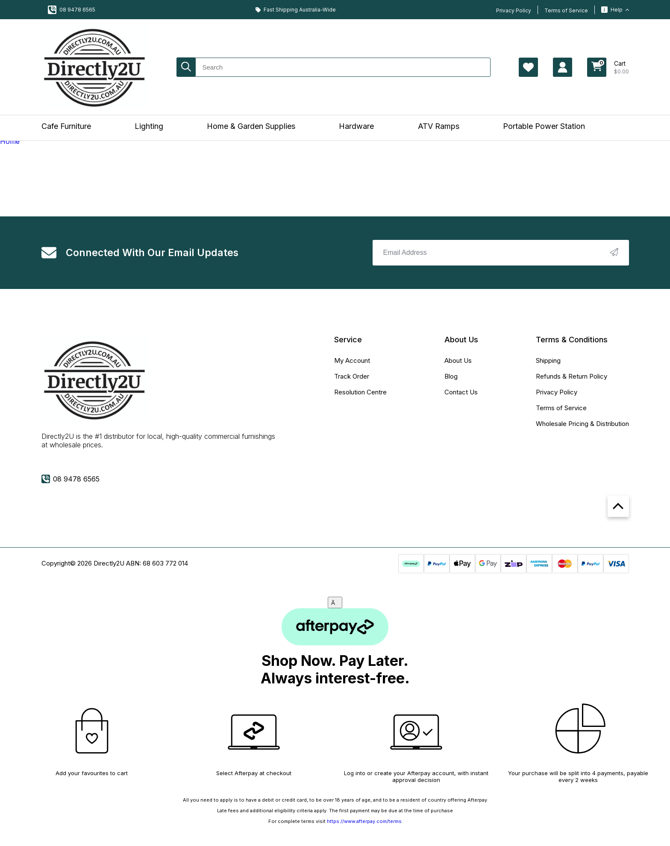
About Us (458, 360)
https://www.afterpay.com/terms (364, 821)
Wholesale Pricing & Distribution (582, 424)
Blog (451, 376)
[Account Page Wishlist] (528, 67)
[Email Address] (501, 252)
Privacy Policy (513, 10)
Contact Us (461, 392)
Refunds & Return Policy (571, 376)
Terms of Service (566, 10)
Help (615, 9)
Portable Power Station (544, 126)
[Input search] (333, 67)
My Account (352, 360)
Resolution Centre (360, 392)
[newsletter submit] (614, 253)
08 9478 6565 (71, 10)
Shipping (548, 360)
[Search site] (186, 67)
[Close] (335, 602)
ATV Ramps (438, 126)
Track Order (351, 376)
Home (10, 141)
